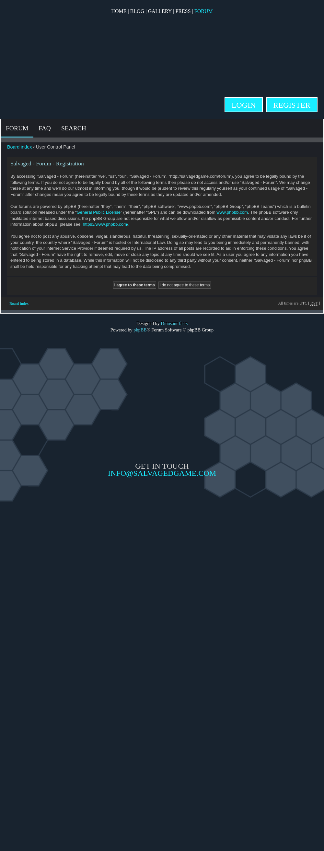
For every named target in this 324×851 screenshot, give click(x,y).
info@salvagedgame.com (162, 473)
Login (244, 105)
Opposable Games (162, 532)
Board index (19, 147)
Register (291, 105)
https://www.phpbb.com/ (105, 224)
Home (118, 11)
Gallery (160, 11)
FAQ (45, 128)
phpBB (140, 329)
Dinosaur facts (174, 323)
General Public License (99, 212)
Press (183, 11)
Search (73, 128)
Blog (137, 11)
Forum (203, 11)
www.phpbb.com (232, 212)
